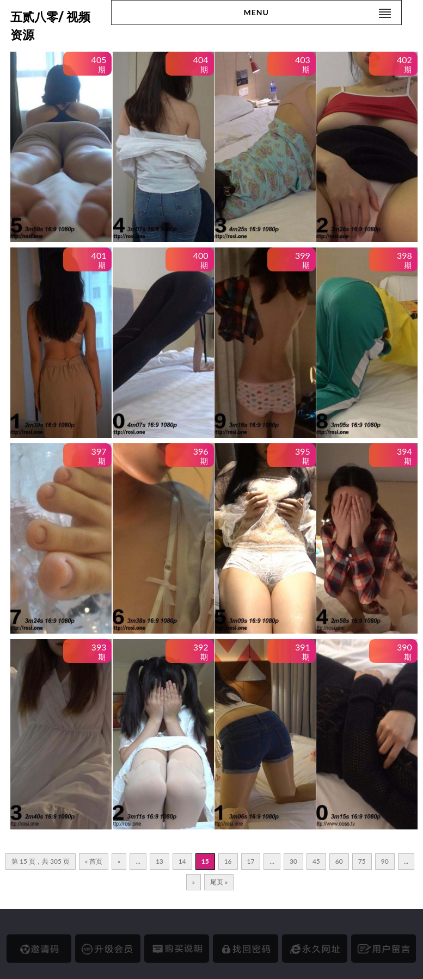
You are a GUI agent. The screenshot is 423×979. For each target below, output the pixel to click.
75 (362, 861)
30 (293, 861)
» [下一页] (193, 882)
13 (159, 861)
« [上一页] (119, 861)
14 (182, 861)
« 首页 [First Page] (93, 861)
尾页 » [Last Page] (219, 882)
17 (251, 861)
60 (339, 861)
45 (316, 861)
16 (228, 861)
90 (385, 861)
